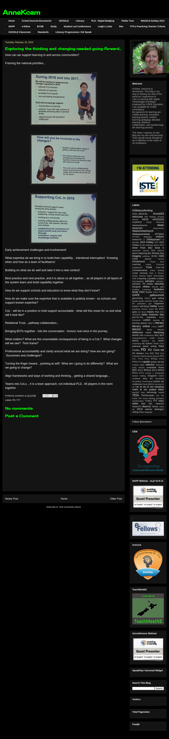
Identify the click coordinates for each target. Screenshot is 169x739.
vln (133, 409)
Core (149, 267)
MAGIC (136, 329)
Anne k (159, 247)
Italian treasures (150, 314)
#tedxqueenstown (141, 234)
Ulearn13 (136, 406)
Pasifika (135, 350)
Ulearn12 (160, 404)
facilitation (159, 289)
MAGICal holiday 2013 (152, 21)
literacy (159, 322)
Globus (147, 298)
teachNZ (135, 392)
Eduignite (136, 287)
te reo (143, 386)
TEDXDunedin (147, 395)
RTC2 (154, 370)
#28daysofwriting (142, 210)
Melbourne (137, 332)
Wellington (159, 409)
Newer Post (11, 498)
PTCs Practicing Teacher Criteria (147, 26)
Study (53, 26)
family (135, 292)
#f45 (146, 217)
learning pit (158, 320)
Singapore (152, 376)
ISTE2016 (136, 315)
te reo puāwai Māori (152, 389)
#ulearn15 (136, 239)
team (143, 392)
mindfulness (149, 335)
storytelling (159, 378)
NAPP (12, 26)
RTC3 (161, 370)
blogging (136, 256)
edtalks (150, 284)
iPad (157, 312)
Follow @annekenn (142, 421)
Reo (121, 26)
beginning (142, 253)
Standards (43, 32)
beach (135, 253)
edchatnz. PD (138, 284)
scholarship (159, 373)
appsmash (136, 250)
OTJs (162, 344)
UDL (151, 404)
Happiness (159, 303)
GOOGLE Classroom (20, 32)
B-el (153, 250)
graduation (141, 304)
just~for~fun (137, 317)
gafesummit (157, 295)
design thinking (138, 276)
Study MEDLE (148, 384)
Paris (161, 346)
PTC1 (147, 359)
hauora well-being (140, 306)
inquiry (150, 311)
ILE (139, 312)
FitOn (142, 292)
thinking (152, 398)
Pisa (147, 353)
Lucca (154, 326)
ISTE (162, 312)
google (135, 301)
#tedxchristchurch (143, 230)
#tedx (160, 225)
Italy (162, 314)
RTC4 (135, 373)
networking (136, 344)
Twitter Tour (127, 21)
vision (161, 407)
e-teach (160, 278)
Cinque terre (157, 262)
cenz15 (161, 259)
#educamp (137, 216)
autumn (146, 250)
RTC (134, 370)
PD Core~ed (156, 349)
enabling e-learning (141, 290)
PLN (162, 353)
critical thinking (157, 270)
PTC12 (154, 359)
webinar (148, 409)
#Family (161, 217)
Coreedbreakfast (139, 270)
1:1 (144, 240)
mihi (141, 335)
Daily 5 (152, 273)
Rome (161, 367)
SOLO (161, 376)
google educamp (145, 301)
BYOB (40, 26)
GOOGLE (64, 21)
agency (157, 245)
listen (150, 323)
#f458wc (152, 217)
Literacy (80, 21)
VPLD (140, 409)
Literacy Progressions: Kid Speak (73, 32)
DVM (134, 279)
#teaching (160, 222)
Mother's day (148, 341)
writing (135, 412)
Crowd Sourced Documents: (37, 21)
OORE (156, 344)
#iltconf (135, 220)
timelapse (160, 398)
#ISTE (145, 219)
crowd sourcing (139, 273)
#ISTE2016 (158, 219)
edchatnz (149, 281)
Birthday (155, 253)
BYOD (154, 256)
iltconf (144, 312)
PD (14, 400)
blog (162, 253)
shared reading (139, 376)
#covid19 (158, 213)
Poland (143, 356)
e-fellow (26, 26)
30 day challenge (146, 245)
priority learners (153, 356)
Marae (149, 330)
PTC (162, 356)
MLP (162, 335)
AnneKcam (21, 12)
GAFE (136, 295)
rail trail (160, 362)
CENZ (135, 259)
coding (148, 264)
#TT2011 (159, 234)
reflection (150, 364)
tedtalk (161, 392)
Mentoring (159, 332)
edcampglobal (138, 281)
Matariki (161, 330)
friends (149, 292)
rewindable (151, 367)
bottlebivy (146, 256)
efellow (146, 286)
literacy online (141, 326)
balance (161, 250)
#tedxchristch (158, 228)
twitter (161, 401)
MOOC (135, 341)
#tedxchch (137, 228)
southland (136, 378)
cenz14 (148, 259)
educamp (159, 283)
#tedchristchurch (139, 225)
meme (148, 332)
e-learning (141, 278)
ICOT (161, 309)
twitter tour (138, 403)
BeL (149, 253)
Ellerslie (155, 287)
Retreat (142, 368)
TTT (18, 400)
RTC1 (140, 370)
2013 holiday (146, 242)
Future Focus (158, 292)
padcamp (136, 346)
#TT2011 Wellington (142, 237)
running (148, 373)
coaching (136, 264)
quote (146, 361)
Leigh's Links (105, 26)
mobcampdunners (139, 338)
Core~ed (160, 267)
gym (150, 304)
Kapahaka (151, 317)
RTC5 (141, 373)
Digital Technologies (155, 276)
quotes (154, 362)
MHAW (135, 335)
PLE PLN (154, 353)
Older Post (116, 498)
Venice (155, 406)
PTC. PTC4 (137, 359)
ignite (134, 312)
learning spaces (139, 323)
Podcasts (136, 356)
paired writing (149, 346)
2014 (156, 242)
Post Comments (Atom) (70, 507)
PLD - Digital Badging (102, 21)
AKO (162, 245)
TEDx (135, 395)
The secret (143, 398)
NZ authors (147, 343)
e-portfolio (151, 278)
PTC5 (140, 362)
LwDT (161, 326)
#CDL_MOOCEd (139, 214)
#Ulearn (160, 236)
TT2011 (148, 401)
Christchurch (138, 261)
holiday (153, 306)
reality (142, 365)
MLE (157, 335)
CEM (161, 256)
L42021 (146, 320)
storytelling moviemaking (142, 381)
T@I (137, 387)
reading (135, 365)
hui (156, 309)
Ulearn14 (146, 406)
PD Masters (138, 353)
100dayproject (153, 239)
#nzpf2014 (137, 222)
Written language (145, 412)
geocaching (137, 298)
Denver (161, 273)
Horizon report (147, 309)
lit (153, 323)
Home (12, 21)
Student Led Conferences (77, 26)
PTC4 (134, 362)
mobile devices (157, 338)
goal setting (158, 298)
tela (157, 395)
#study (149, 222)
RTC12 (147, 370)
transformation (138, 401)
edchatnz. (160, 281)
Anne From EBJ (142, 247)
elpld (162, 287)
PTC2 (161, 359)
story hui (148, 378)
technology (152, 392)
